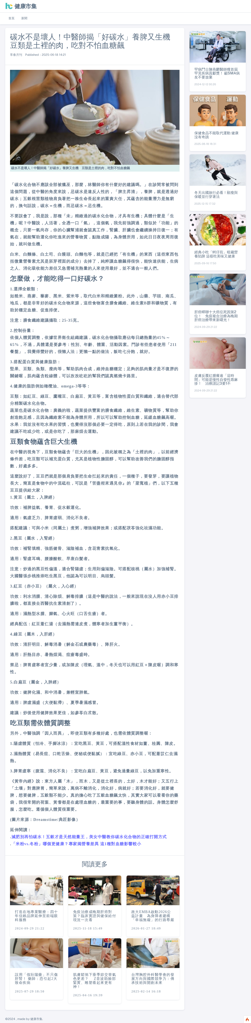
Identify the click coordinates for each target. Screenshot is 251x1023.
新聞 (24, 18)
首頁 (11, 18)
